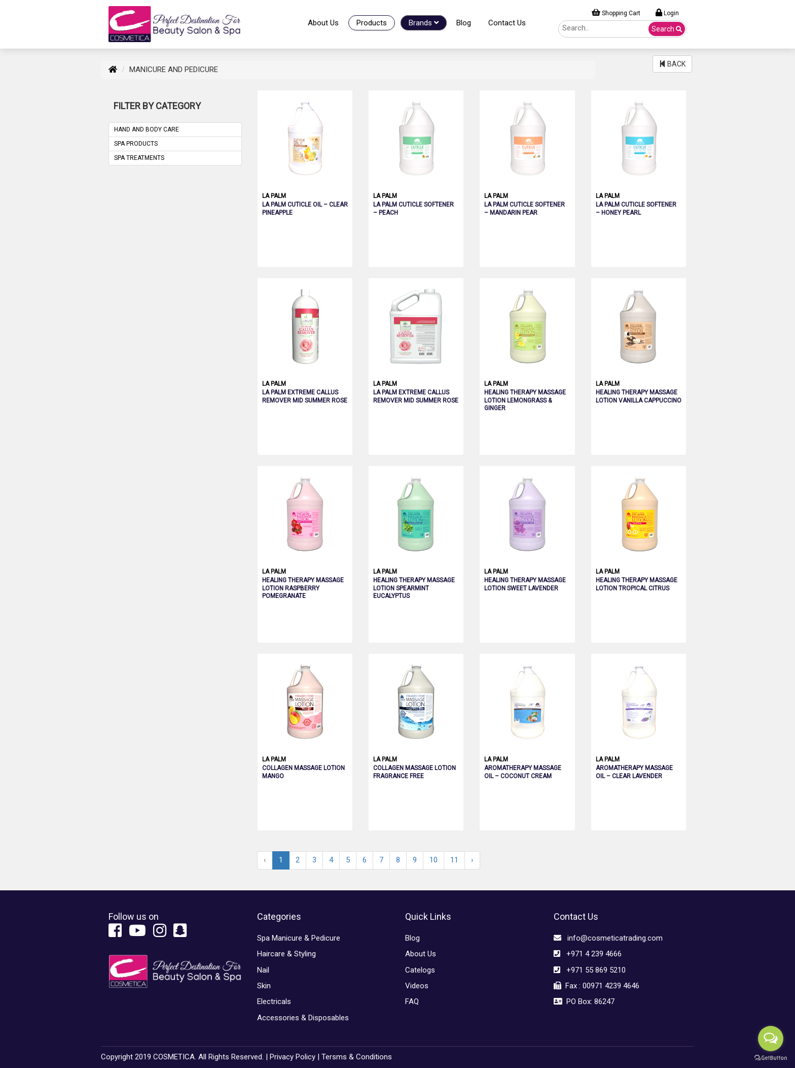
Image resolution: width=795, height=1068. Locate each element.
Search (667, 29)
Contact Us (507, 22)
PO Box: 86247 (584, 1001)
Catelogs (420, 970)
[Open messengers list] (770, 1038)
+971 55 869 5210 (590, 970)
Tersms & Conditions (356, 1056)
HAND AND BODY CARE (146, 129)
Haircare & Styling (286, 953)
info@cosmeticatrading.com (608, 938)
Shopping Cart (616, 13)
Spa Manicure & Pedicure (298, 938)
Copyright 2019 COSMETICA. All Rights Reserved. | (184, 1056)
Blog (463, 22)
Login (667, 13)
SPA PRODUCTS (136, 143)
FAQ (412, 1001)
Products (371, 22)
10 (433, 859)
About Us (323, 22)
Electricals (274, 1001)
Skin (264, 985)
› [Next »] (472, 859)
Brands (424, 22)
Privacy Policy (292, 1056)
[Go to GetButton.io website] (770, 1058)
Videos (416, 985)
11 (454, 859)
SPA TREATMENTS (139, 157)
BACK (672, 64)
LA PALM (274, 195)
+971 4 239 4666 (588, 953)
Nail (263, 970)
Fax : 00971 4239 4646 (596, 985)
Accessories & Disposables (303, 1017)
